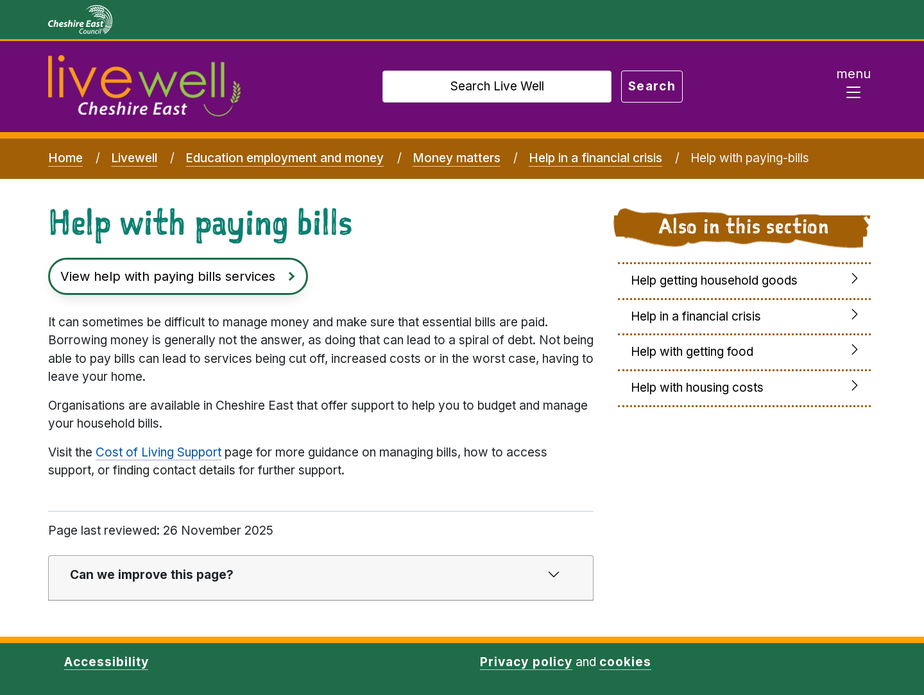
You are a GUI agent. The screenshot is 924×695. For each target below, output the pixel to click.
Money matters (457, 158)
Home (65, 158)
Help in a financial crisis (595, 158)
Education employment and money (284, 158)
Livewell (134, 158)
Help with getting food (692, 351)
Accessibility (106, 662)
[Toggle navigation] (853, 86)
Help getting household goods (714, 280)
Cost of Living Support (158, 452)
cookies (625, 662)
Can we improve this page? (152, 574)
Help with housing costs (697, 387)
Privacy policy (526, 662)
